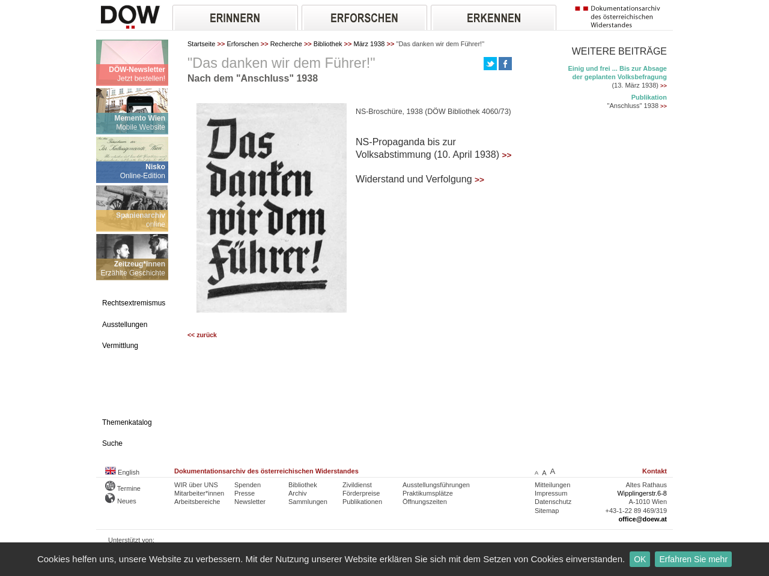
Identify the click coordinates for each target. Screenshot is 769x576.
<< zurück (202, 335)
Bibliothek (328, 43)
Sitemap (547, 510)
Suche (112, 443)
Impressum (551, 493)
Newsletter (250, 501)
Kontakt (654, 471)
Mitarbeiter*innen (199, 493)
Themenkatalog (127, 422)
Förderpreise (361, 493)
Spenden (247, 484)
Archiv (297, 493)
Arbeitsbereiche (197, 501)
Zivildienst (357, 484)
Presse (244, 493)
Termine (123, 488)
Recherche (286, 43)
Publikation (649, 97)
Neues (120, 501)
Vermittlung (120, 345)
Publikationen (362, 501)
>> (507, 155)
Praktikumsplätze (428, 493)
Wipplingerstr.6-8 (642, 493)
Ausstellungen (124, 324)
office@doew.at (642, 519)
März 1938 (369, 43)
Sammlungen (307, 501)
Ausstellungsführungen (436, 484)
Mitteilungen (552, 484)
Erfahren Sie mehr (693, 559)
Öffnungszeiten (425, 501)
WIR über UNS (196, 484)
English (122, 472)
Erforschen (242, 43)
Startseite (201, 43)
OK (640, 559)
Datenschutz (553, 501)
